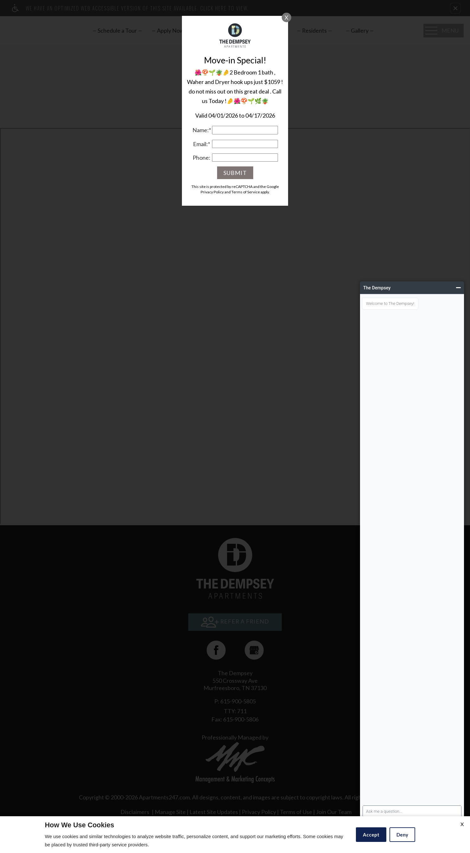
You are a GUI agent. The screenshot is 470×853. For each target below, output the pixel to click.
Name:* (201, 129)
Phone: (201, 157)
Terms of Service (245, 192)
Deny (402, 834)
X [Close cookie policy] (462, 824)
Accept (371, 834)
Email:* (201, 143)
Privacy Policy (212, 192)
